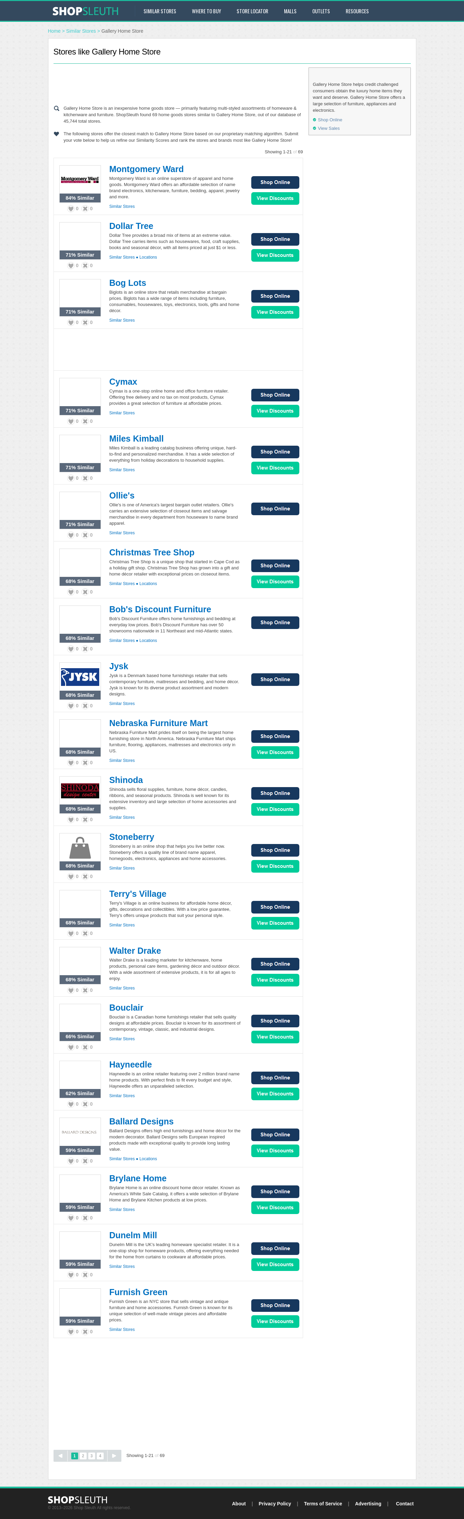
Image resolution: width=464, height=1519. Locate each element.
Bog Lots (127, 283)
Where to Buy (206, 11)
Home (54, 31)
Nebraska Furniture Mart (158, 723)
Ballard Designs (141, 1121)
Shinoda (126, 780)
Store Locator (252, 11)
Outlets (321, 11)
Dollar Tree (131, 226)
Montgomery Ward (146, 169)
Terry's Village (138, 894)
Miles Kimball (136, 438)
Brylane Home (138, 1178)
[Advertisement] (178, 82)
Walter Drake (135, 950)
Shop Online (275, 182)
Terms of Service (323, 1503)
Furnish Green (138, 1292)
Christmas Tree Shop (152, 552)
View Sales (275, 198)
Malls (290, 11)
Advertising (368, 1503)
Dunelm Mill (133, 1235)
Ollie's (122, 495)
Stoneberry (131, 837)
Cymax (123, 381)
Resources (357, 11)
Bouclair (126, 1007)
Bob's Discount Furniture (160, 609)
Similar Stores (160, 11)
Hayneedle (130, 1064)
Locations (148, 257)
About (238, 1503)
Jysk (119, 666)
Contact (405, 1503)
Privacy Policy (275, 1503)
